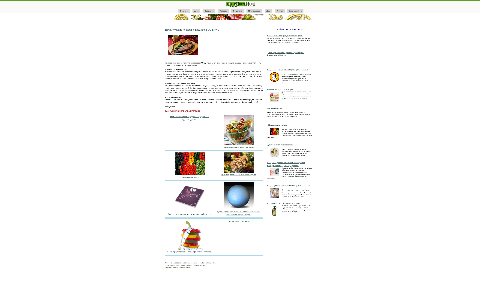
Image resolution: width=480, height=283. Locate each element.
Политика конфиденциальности (177, 268)
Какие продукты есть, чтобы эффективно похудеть (189, 252)
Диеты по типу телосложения (280, 145)
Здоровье (209, 11)
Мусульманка (254, 11)
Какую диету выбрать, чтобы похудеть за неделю (289, 185)
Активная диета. (274, 108)
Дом (268, 11)
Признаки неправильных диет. (280, 89)
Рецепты (184, 11)
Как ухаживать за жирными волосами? (284, 203)
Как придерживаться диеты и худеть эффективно (189, 214)
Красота (223, 11)
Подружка (237, 11)
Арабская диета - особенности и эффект (238, 175)
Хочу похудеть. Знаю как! (238, 221)
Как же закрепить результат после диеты (285, 36)
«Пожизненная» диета (189, 177)
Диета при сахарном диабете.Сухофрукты (285, 53)
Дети (196, 11)
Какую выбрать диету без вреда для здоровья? (287, 69)
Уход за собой (295, 11)
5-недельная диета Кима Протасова (238, 147)
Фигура (279, 11)
